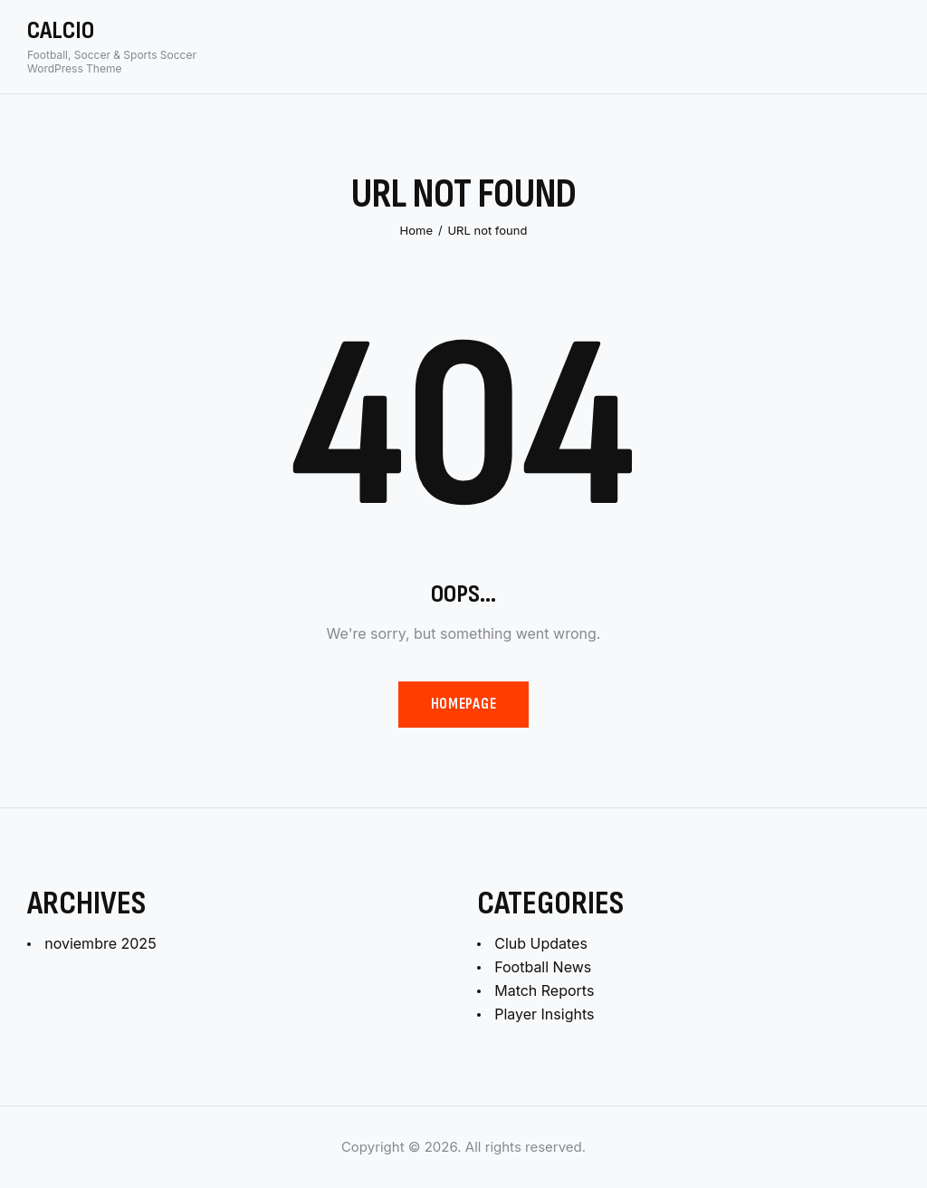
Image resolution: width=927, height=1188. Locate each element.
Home (416, 230)
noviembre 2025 (100, 943)
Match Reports (544, 990)
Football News (542, 967)
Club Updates (541, 943)
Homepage (463, 704)
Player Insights (544, 1014)
